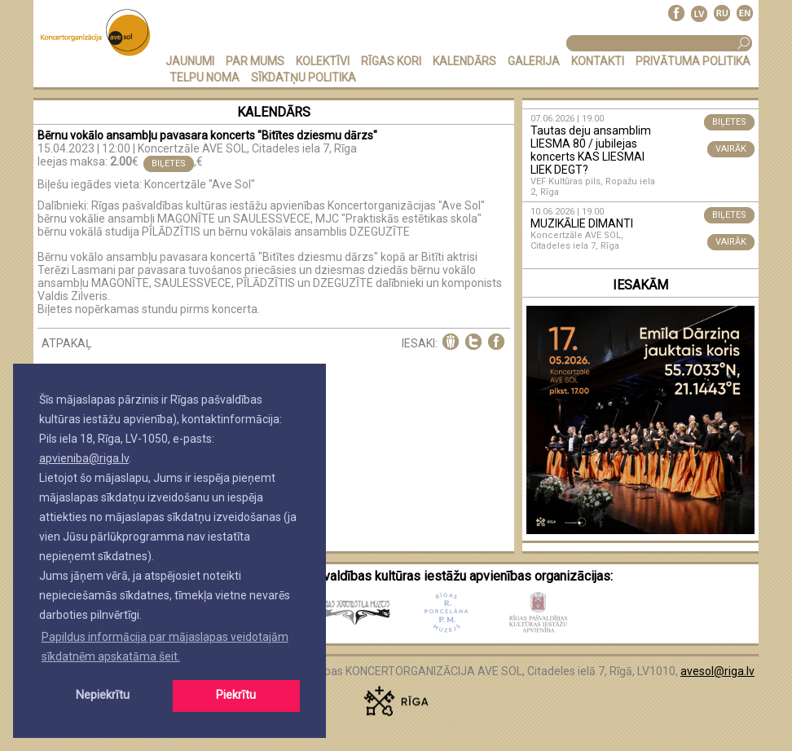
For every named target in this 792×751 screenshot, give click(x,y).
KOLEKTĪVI (323, 61)
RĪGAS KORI (391, 61)
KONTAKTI (597, 61)
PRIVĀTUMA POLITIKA (693, 61)
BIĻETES (169, 163)
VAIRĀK (730, 149)
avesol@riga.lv (717, 671)
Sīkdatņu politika (303, 77)
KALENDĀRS (464, 61)
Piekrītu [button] (236, 695)
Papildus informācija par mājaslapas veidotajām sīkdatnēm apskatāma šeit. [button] (165, 646)
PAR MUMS (255, 61)
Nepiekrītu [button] (103, 695)
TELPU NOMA (204, 77)
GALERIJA (534, 61)
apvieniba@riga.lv (84, 458)
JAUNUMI (189, 61)
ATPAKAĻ (67, 343)
